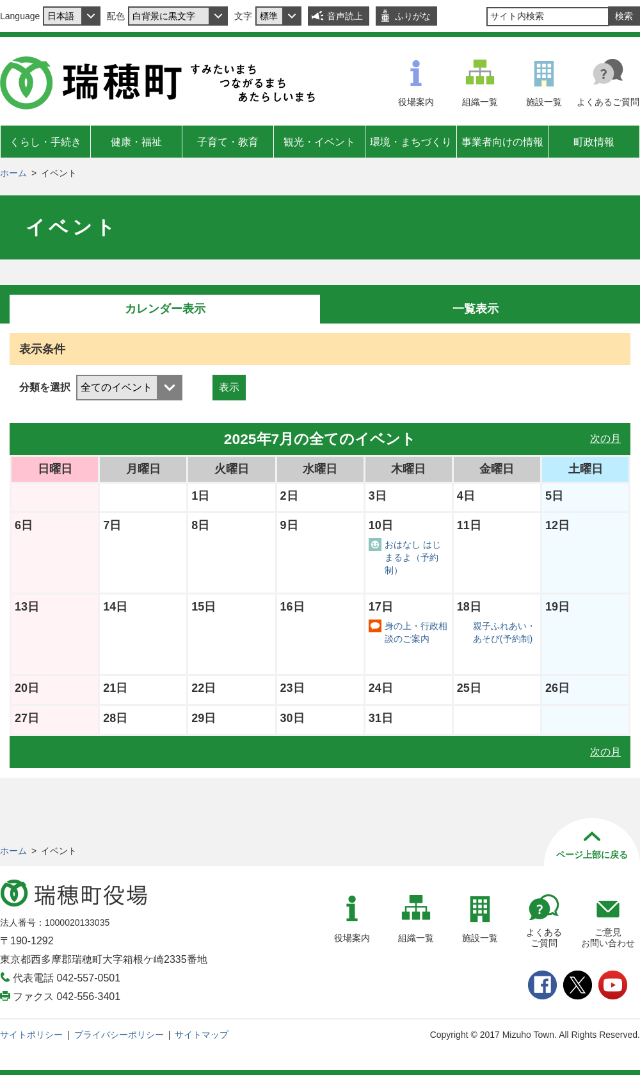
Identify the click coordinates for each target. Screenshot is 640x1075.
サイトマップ (201, 1035)
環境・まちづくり (411, 141)
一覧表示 (475, 308)
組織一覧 (480, 102)
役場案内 (416, 102)
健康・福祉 (136, 141)
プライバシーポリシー (119, 1035)
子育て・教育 (228, 141)
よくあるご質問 (608, 102)
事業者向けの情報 (502, 141)
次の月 (605, 438)
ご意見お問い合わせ (608, 937)
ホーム (13, 173)
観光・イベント (319, 141)
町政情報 (593, 141)
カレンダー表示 (165, 308)
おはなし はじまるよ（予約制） (413, 557)
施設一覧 (544, 102)
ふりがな (413, 16)
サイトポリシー (31, 1035)
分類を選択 (44, 387)
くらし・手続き (45, 141)
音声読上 (345, 16)
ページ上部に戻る (592, 854)
